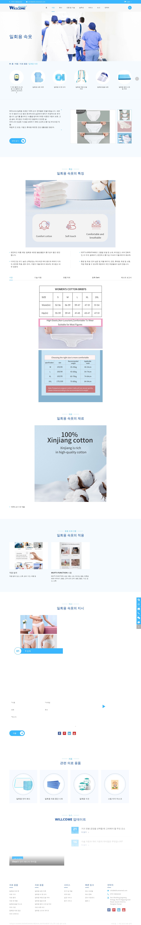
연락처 (107, 9)
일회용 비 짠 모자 (60, 87)
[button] (137, 79)
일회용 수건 (84, 799)
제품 (53, 9)
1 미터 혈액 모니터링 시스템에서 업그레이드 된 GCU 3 (16, 89)
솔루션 (81, 9)
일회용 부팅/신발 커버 (81, 88)
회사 (60, 9)
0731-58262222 (16, 2)
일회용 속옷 (33, 64)
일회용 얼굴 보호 (102, 87)
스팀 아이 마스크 (115, 799)
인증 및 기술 (71, 9)
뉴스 (98, 9)
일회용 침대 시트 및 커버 (124, 88)
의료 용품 (23, 64)
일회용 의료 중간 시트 (54, 799)
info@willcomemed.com (36, 2)
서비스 (90, 9)
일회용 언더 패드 (23, 799)
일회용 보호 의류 (38, 87)
